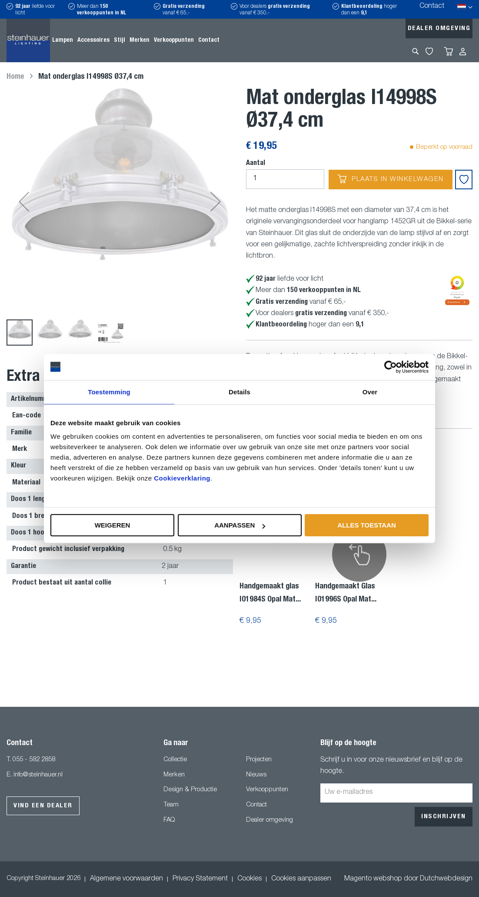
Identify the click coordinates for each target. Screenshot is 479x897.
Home (15, 77)
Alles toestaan (366, 525)
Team (171, 805)
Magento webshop (373, 879)
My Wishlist (429, 51)
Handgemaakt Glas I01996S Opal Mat (345, 593)
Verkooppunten (267, 789)
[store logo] (28, 40)
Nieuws (256, 775)
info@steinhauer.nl (38, 775)
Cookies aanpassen (301, 879)
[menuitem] (62, 40)
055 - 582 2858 (34, 759)
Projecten (259, 759)
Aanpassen (239, 525)
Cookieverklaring (182, 478)
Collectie (175, 759)
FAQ (169, 820)
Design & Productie (190, 789)
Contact (431, 6)
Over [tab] (370, 392)
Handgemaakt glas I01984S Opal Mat (270, 593)
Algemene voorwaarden (126, 879)
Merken (174, 775)
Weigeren (112, 525)
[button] (24, 201)
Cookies (249, 879)
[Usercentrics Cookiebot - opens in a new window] (391, 366)
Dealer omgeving (439, 28)
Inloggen (462, 51)
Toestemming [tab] (109, 392)
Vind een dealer (43, 806)
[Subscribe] (443, 816)
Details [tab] (239, 392)
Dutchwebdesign (446, 879)
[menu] (136, 40)
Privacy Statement (200, 879)
